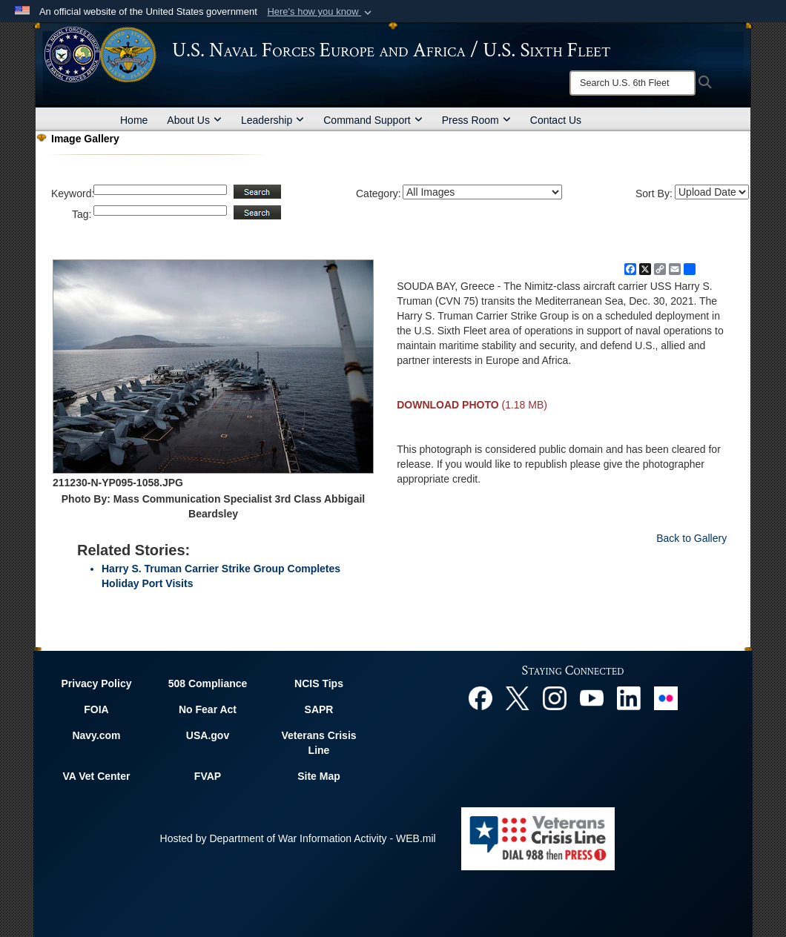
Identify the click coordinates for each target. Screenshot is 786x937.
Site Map (318, 776)
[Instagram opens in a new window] (555, 697)
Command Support (373, 120)
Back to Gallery (691, 538)
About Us (194, 120)
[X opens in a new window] (517, 697)
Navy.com (96, 735)
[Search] (632, 83)
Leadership (272, 120)
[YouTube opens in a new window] (592, 697)
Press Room (476, 120)
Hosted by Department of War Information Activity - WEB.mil (298, 838)
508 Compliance (208, 683)
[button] (320, 11)
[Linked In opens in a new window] (629, 697)
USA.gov (207, 735)
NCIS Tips (318, 683)
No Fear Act (208, 709)
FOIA (96, 709)
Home (134, 120)
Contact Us (555, 120)
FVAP (207, 776)
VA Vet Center (96, 776)
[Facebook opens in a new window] (480, 697)
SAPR (319, 709)
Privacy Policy (97, 683)
